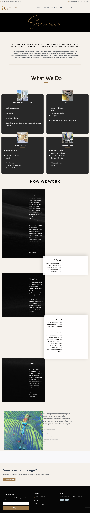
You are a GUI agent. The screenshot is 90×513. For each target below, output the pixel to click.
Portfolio (63, 7)
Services (54, 7)
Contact (72, 7)
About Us (46, 7)
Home (38, 7)
